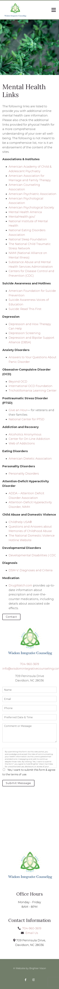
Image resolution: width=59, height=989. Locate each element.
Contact (11, 616)
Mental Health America (25, 212)
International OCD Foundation (30, 386)
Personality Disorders (24, 473)
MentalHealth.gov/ (22, 216)
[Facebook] (25, 980)
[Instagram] (33, 980)
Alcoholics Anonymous (25, 434)
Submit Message (18, 783)
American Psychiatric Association (32, 194)
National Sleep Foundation (28, 239)
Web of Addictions (22, 443)
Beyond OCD (18, 381)
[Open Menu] (53, 9)
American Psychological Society (31, 207)
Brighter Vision (37, 968)
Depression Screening (24, 333)
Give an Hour (18, 410)
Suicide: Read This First (25, 309)
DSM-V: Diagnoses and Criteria (31, 570)
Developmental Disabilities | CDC (32, 555)
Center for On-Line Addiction (29, 439)
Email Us (31, 933)
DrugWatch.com (20, 585)
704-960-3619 (29, 664)
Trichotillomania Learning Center (32, 390)
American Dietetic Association (30, 458)
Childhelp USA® (20, 522)
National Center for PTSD (27, 419)
